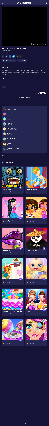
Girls (4, 87)
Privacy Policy (35, 421)
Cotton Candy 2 (7, 342)
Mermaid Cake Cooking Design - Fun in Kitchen (15, 311)
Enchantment (30, 220)
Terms (30, 421)
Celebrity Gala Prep (32, 311)
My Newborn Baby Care (33, 281)
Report (19, 56)
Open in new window (9, 60)
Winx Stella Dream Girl (32, 189)
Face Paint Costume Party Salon (35, 342)
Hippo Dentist (6, 281)
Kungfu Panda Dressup (33, 250)
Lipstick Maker (6, 250)
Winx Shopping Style (8, 220)
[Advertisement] (24, 366)
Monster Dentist (7, 189)
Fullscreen (22, 60)
